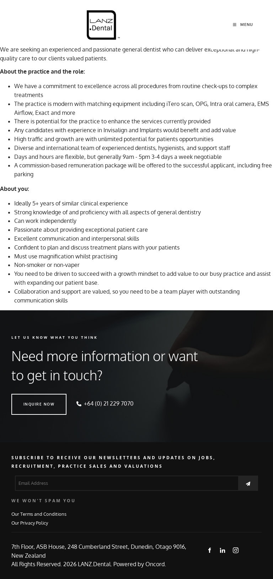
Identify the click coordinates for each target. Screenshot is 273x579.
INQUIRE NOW (27, 398)
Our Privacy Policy (29, 523)
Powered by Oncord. (139, 564)
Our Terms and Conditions (38, 514)
